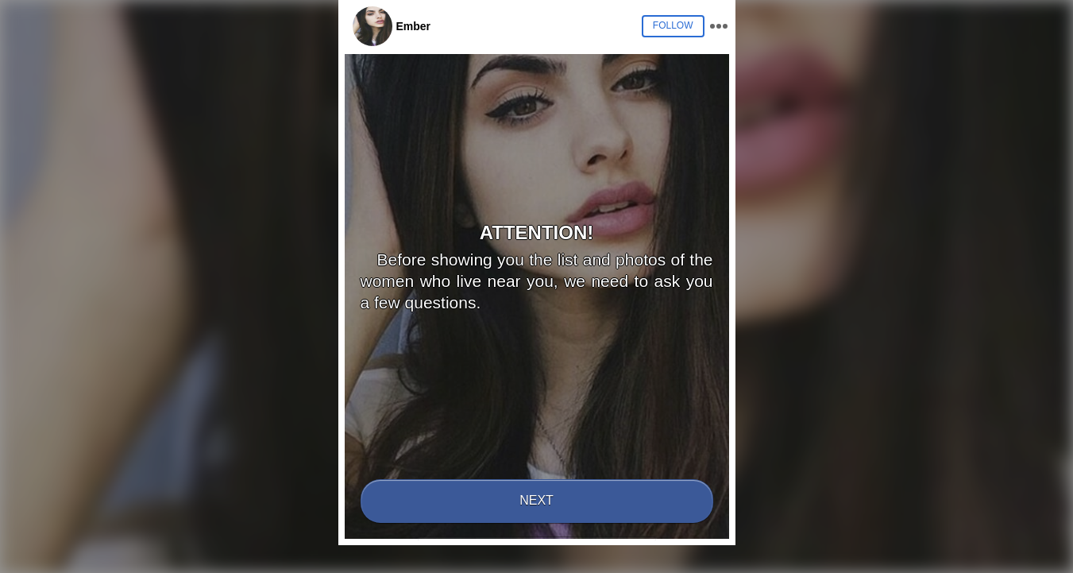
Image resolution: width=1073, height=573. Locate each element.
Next (536, 500)
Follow (673, 25)
